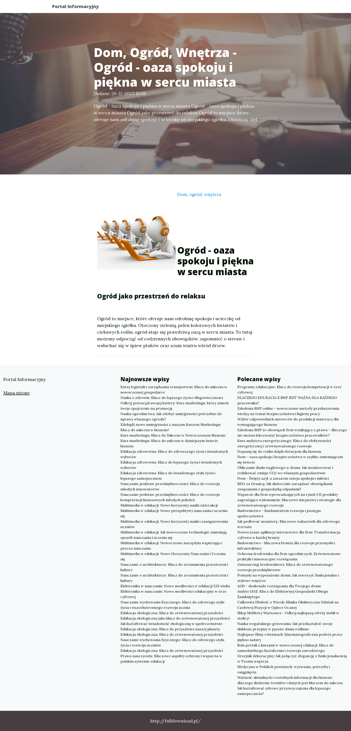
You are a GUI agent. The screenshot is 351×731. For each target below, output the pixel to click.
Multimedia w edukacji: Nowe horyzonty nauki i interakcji (169, 505)
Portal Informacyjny (79, 7)
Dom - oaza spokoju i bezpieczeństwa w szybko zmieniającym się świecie (290, 459)
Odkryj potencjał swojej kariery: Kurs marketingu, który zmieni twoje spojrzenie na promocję (174, 406)
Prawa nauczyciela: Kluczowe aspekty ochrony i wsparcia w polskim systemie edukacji (171, 659)
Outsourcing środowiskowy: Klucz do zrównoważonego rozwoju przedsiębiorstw (285, 567)
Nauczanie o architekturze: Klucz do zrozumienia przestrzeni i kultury (174, 567)
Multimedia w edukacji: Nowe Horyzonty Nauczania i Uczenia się (173, 556)
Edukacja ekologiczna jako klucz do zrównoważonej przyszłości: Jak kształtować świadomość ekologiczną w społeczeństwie (175, 621)
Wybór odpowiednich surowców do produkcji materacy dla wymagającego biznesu (288, 422)
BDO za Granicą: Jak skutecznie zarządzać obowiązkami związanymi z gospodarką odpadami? (284, 486)
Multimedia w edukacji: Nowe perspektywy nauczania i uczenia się (173, 513)
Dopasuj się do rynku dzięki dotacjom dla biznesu (279, 451)
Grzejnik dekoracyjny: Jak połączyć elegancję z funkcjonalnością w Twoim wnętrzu (292, 659)
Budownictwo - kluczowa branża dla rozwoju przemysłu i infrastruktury (286, 545)
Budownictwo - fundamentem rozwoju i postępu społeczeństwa (279, 513)
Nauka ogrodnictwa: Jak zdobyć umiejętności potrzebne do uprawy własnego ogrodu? (171, 416)
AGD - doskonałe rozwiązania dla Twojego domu (279, 586)
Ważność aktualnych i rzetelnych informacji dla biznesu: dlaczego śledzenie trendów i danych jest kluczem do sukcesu (290, 680)
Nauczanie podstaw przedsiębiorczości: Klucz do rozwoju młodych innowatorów (170, 486)
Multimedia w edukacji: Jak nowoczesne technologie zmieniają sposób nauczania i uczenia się (173, 535)
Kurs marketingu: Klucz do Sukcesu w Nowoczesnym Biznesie (173, 435)
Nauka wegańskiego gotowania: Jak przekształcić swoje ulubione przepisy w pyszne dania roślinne (285, 626)
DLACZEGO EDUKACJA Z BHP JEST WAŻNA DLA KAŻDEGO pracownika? (287, 400)
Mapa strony (16, 393)
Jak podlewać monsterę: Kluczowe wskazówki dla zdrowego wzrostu (288, 524)
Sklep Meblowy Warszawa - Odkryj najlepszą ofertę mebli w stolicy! (288, 615)
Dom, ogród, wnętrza (199, 194)
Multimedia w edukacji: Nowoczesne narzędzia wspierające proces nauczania (171, 545)
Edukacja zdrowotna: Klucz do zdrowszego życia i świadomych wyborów (174, 454)
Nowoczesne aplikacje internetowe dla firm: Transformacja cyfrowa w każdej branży (288, 535)
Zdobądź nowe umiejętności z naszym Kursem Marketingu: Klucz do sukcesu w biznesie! (170, 427)
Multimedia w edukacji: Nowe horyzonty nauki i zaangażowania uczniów (174, 524)
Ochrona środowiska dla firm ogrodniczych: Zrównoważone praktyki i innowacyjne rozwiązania (288, 556)
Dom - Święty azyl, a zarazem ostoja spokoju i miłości (283, 478)
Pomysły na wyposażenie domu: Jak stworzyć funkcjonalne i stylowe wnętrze (288, 578)
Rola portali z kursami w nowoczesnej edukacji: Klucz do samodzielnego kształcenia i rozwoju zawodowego (285, 648)
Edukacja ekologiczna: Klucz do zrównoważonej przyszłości (171, 613)
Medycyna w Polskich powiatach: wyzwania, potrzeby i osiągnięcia (283, 669)
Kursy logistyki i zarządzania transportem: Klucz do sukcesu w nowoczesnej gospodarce (173, 389)
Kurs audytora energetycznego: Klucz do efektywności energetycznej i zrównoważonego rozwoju (284, 443)
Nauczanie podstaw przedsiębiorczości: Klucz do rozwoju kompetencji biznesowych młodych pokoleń (170, 497)
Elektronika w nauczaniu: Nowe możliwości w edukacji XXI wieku (175, 586)
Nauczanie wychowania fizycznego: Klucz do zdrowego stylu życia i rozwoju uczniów (172, 642)
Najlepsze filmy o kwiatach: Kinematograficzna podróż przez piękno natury (289, 637)
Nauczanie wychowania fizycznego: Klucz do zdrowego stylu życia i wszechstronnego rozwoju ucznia (172, 605)
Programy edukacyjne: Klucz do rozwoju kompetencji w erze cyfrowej (289, 389)
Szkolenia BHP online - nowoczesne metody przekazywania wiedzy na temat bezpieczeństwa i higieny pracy (288, 411)
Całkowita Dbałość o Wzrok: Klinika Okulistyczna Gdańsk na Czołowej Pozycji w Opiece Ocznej (288, 605)
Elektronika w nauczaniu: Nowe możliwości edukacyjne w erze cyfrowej (173, 594)
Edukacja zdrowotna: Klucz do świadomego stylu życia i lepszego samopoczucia (167, 476)
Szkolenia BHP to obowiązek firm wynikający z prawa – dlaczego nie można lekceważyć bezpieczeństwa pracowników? (292, 432)
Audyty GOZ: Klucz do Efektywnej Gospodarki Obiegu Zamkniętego (282, 594)
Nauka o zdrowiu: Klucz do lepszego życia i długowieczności (171, 397)
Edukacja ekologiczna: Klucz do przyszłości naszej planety (170, 629)
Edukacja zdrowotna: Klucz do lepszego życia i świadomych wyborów (171, 465)
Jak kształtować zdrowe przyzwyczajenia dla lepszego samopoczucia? (284, 691)
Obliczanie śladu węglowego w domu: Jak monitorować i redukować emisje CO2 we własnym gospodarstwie (285, 470)
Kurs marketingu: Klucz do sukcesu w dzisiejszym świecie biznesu (169, 443)
